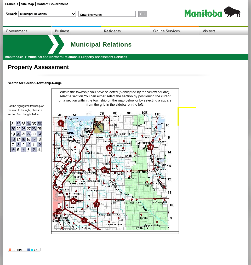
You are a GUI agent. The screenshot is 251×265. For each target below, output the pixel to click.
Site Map (27, 4)
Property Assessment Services (104, 57)
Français (11, 4)
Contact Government (52, 4)
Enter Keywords (91, 14)
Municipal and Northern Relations (52, 57)
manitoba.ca (14, 57)
